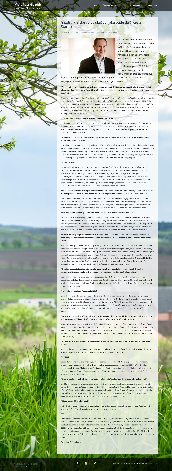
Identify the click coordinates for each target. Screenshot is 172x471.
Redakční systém (126, 463)
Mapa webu (116, 463)
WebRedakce (136, 463)
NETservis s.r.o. (147, 463)
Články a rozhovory (67, 32)
